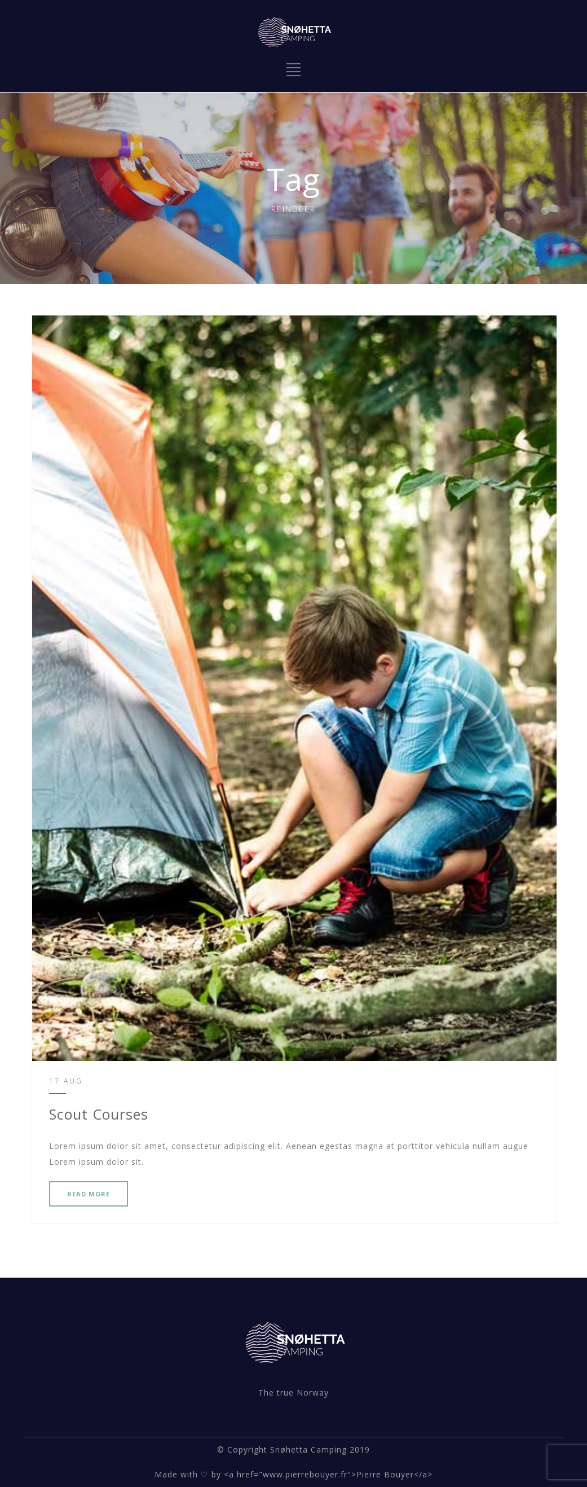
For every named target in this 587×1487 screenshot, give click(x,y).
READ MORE (88, 1194)
